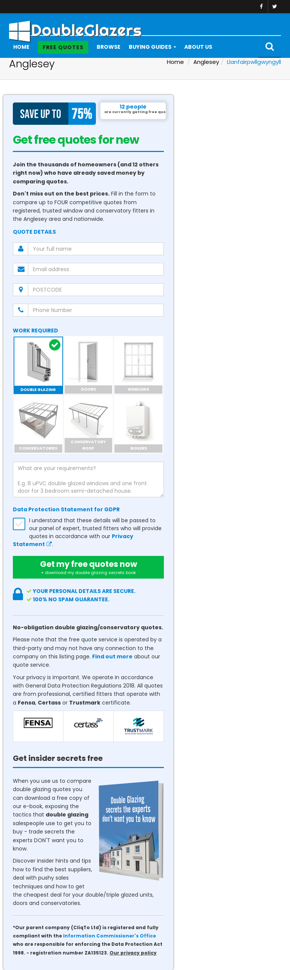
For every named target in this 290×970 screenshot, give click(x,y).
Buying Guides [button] (150, 47)
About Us (198, 47)
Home (21, 47)
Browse (108, 47)
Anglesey (206, 62)
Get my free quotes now (88, 567)
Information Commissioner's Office (109, 936)
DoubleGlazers (75, 27)
